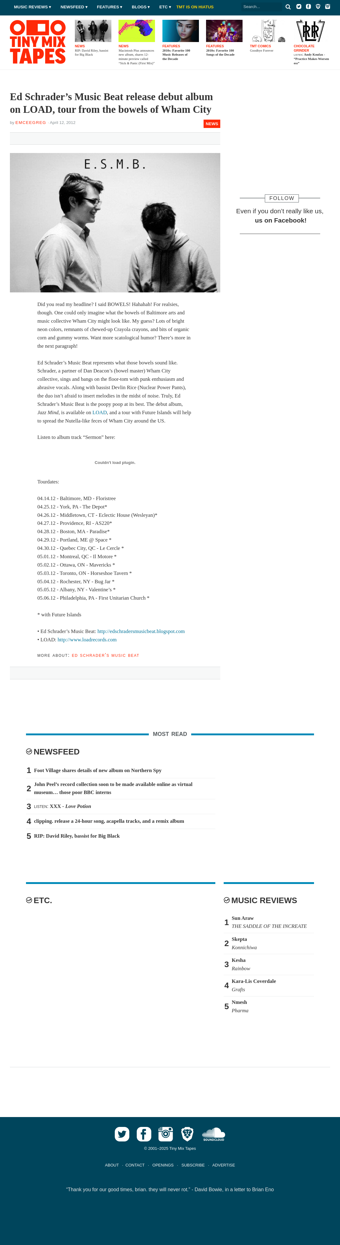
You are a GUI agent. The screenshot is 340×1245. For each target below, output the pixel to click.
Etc (163, 7)
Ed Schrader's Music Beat (106, 655)
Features (108, 7)
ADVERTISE (223, 1165)
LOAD (100, 412)
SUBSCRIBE (192, 1165)
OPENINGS (163, 1165)
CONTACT (135, 1165)
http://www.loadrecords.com (87, 640)
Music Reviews (31, 7)
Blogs (139, 7)
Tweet (43, 137)
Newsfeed (72, 7)
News (212, 123)
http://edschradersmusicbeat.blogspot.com (141, 631)
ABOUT (112, 1165)
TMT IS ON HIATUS (195, 7)
